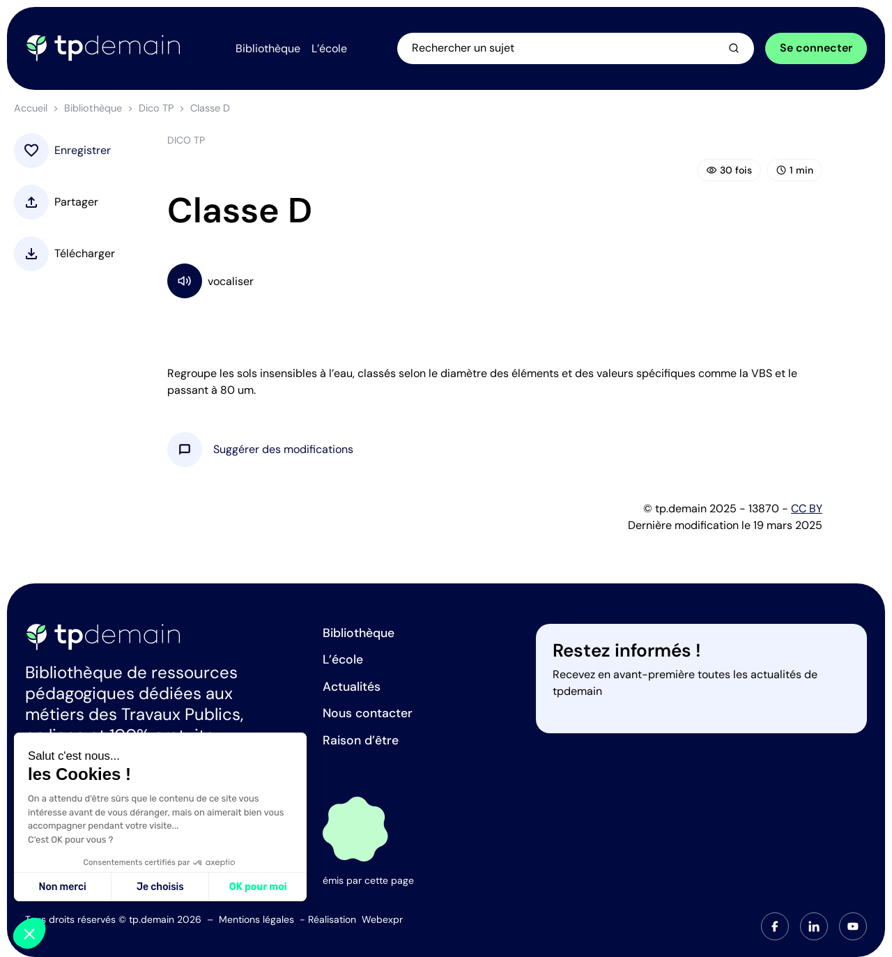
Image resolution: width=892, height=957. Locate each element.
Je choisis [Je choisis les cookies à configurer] (160, 887)
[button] (283, 449)
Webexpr (382, 919)
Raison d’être (361, 740)
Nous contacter (368, 713)
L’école (343, 659)
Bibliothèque (93, 108)
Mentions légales (256, 919)
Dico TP (156, 108)
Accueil (30, 108)
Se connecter (816, 47)
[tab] (775, 926)
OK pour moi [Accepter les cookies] (258, 887)
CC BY (806, 508)
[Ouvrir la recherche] (575, 48)
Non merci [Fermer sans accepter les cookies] (62, 887)
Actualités (351, 686)
